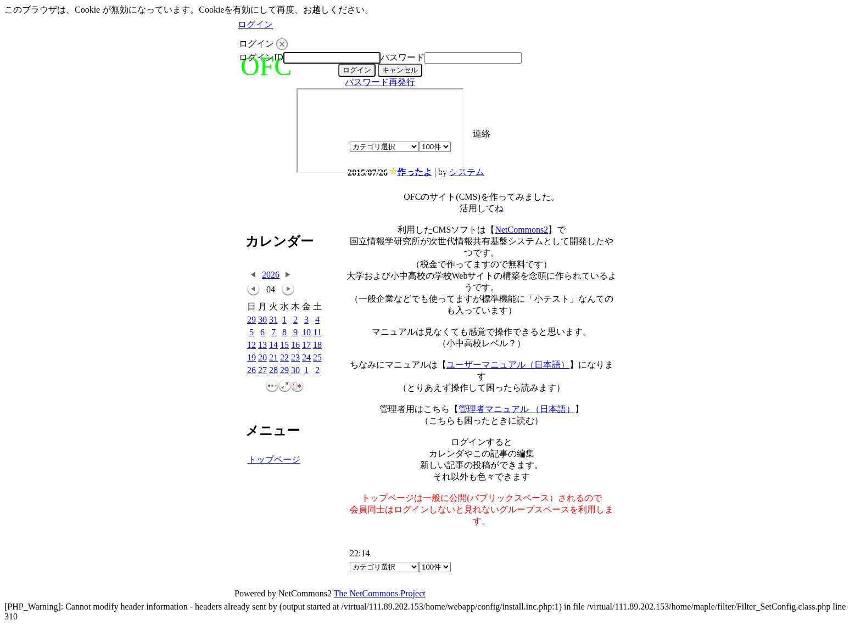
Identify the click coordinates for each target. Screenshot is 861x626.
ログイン (255, 24)
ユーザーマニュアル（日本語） (507, 364)
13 (262, 345)
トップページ (274, 459)
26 (251, 370)
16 (295, 345)
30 (262, 320)
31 (273, 320)
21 (273, 358)
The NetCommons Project (380, 593)
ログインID (261, 57)
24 (306, 358)
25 (317, 358)
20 (262, 358)
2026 (270, 274)
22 (284, 358)
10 (306, 333)
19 (251, 358)
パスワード (402, 57)
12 (251, 345)
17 (306, 345)
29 (251, 320)
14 (273, 345)
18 (317, 345)
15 (284, 345)
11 (317, 333)
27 (262, 370)
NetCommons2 (521, 229)
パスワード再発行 (380, 82)
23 (295, 358)
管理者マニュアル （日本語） (517, 409)
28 (273, 370)
